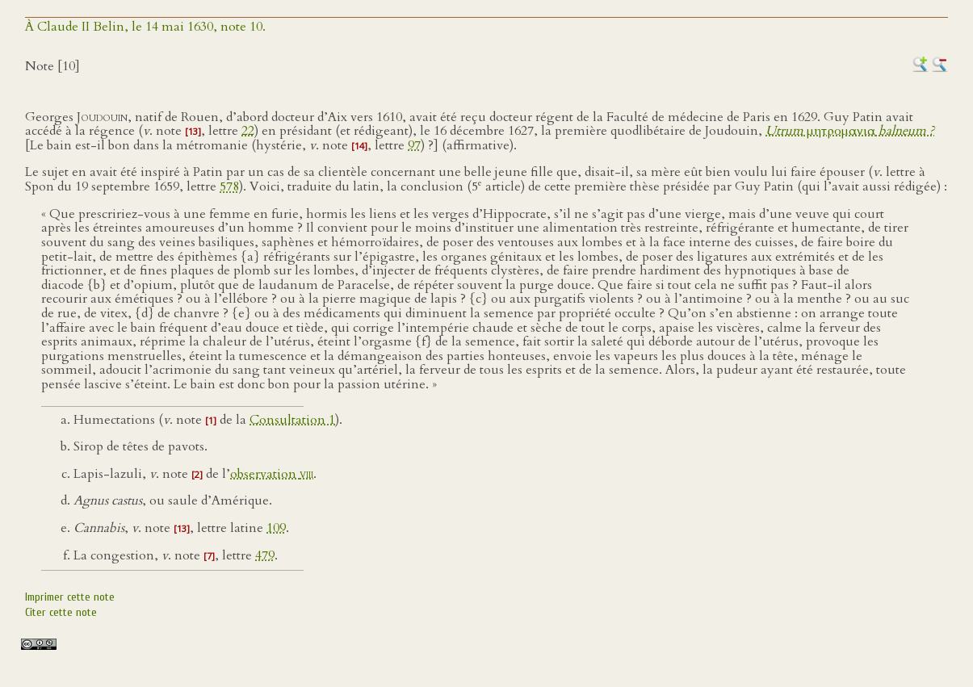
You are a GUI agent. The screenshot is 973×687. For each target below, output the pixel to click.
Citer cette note (61, 612)
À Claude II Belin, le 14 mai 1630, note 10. (145, 27)
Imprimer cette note (70, 597)
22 (247, 131)
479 (265, 555)
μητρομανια (849, 131)
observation (271, 474)
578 (229, 186)
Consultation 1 (292, 420)
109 (276, 528)
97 (414, 145)
